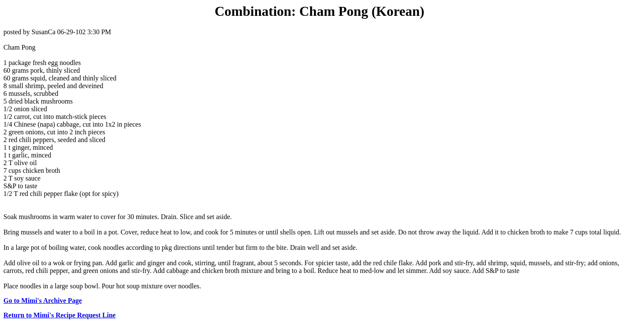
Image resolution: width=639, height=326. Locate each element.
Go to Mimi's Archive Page (42, 300)
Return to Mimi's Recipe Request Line (59, 315)
